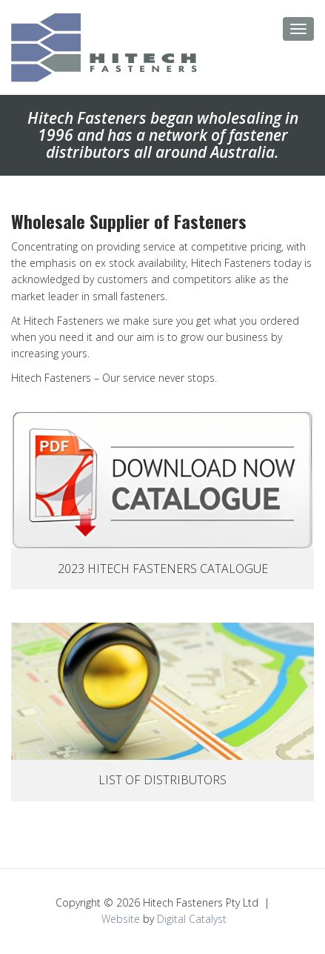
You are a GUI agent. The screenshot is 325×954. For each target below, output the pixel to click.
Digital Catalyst (192, 919)
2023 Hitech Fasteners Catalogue (163, 568)
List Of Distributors (162, 780)
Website (120, 919)
